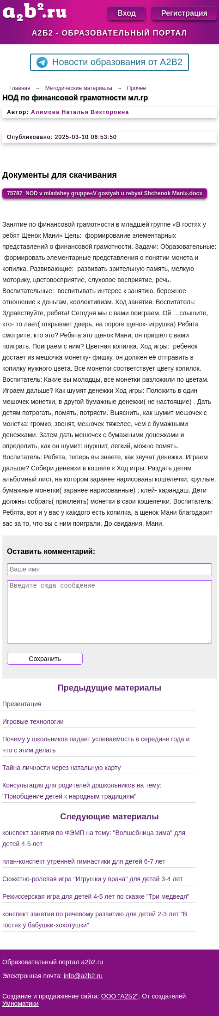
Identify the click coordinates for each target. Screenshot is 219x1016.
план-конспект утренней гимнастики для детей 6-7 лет (83, 872)
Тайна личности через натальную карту (61, 778)
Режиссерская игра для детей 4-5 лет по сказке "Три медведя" (95, 907)
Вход (126, 13)
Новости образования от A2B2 (109, 62)
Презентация (22, 715)
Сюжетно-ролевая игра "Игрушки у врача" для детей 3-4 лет (92, 890)
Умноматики (20, 1003)
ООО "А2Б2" (120, 996)
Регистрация (184, 13)
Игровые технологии (33, 732)
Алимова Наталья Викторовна (80, 112)
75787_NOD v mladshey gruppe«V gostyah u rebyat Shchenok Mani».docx (104, 193)
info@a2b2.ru (83, 976)
